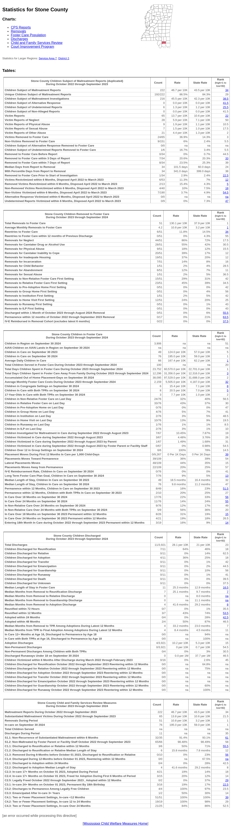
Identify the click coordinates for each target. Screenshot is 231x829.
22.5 (225, 175)
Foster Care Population (28, 35)
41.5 (225, 103)
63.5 (225, 317)
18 (226, 188)
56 (226, 497)
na (226, 196)
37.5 (225, 321)
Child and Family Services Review (36, 43)
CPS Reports (21, 27)
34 (226, 90)
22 (226, 115)
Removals (18, 31)
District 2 (63, 58)
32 (226, 381)
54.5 (225, 192)
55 (226, 501)
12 (226, 179)
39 (226, 454)
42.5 (225, 617)
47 (226, 201)
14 (226, 522)
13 (226, 475)
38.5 (225, 98)
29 (226, 780)
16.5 (225, 587)
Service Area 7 (48, 58)
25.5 (225, 107)
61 (226, 737)
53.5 (225, 613)
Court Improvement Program (32, 46)
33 (226, 158)
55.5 (225, 312)
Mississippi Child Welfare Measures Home (115, 823)
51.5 (225, 488)
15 (226, 514)
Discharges (19, 39)
